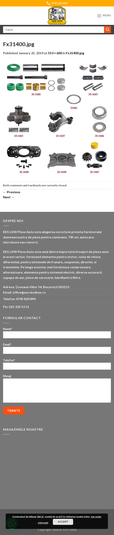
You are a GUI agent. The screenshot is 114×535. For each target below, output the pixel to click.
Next (8, 197)
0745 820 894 (26, 299)
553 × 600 (55, 53)
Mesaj (57, 389)
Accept (63, 521)
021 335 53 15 (19, 307)
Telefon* (57, 366)
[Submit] (107, 29)
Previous (11, 192)
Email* (57, 350)
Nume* (57, 334)
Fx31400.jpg (75, 53)
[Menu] (104, 16)
